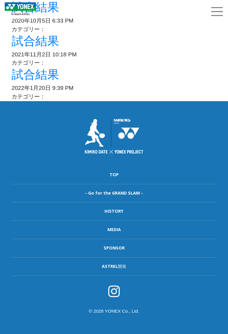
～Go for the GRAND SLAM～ (114, 193)
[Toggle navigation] (217, 11)
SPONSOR (114, 248)
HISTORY (114, 211)
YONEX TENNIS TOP (20, 18)
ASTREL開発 (114, 266)
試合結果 (35, 40)
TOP (114, 174)
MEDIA (114, 229)
